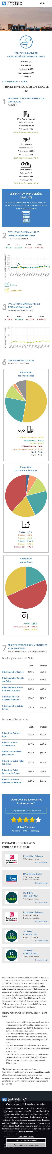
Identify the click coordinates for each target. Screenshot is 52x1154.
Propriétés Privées (33, 856)
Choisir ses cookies (26, 1136)
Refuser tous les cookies (26, 1140)
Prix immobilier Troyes (13, 672)
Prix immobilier (41, 862)
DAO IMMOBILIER (32, 873)
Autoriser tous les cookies (26, 1145)
